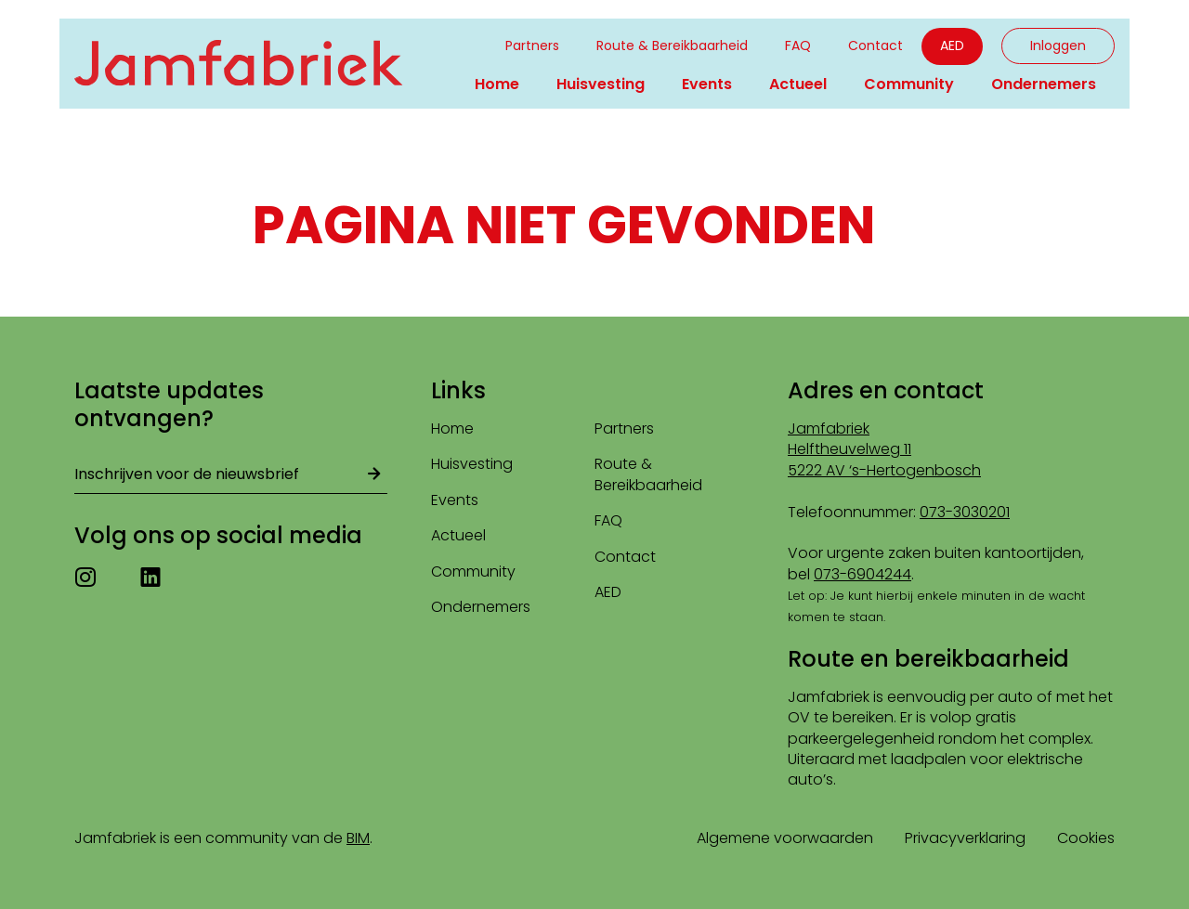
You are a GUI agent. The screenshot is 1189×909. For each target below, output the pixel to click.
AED (952, 45)
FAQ (798, 45)
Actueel (798, 84)
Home (497, 84)
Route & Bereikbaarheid (672, 45)
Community (909, 84)
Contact (875, 45)
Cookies (1086, 838)
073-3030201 (965, 512)
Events (707, 84)
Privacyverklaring (965, 838)
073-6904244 (862, 574)
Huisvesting (600, 84)
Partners (532, 45)
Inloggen (1058, 45)
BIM (358, 838)
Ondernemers (1043, 84)
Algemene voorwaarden (785, 838)
